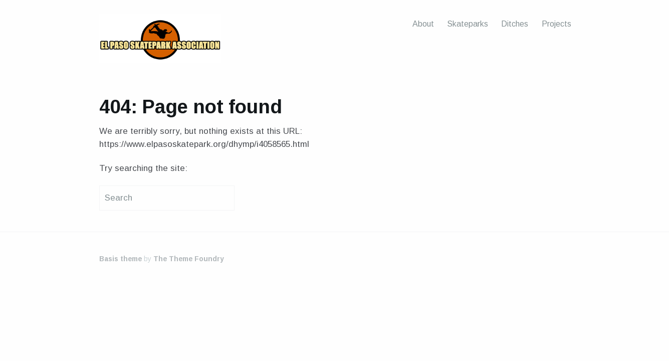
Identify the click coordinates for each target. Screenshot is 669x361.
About (423, 24)
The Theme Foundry (188, 259)
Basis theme (120, 259)
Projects (556, 24)
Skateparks (467, 24)
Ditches (514, 24)
